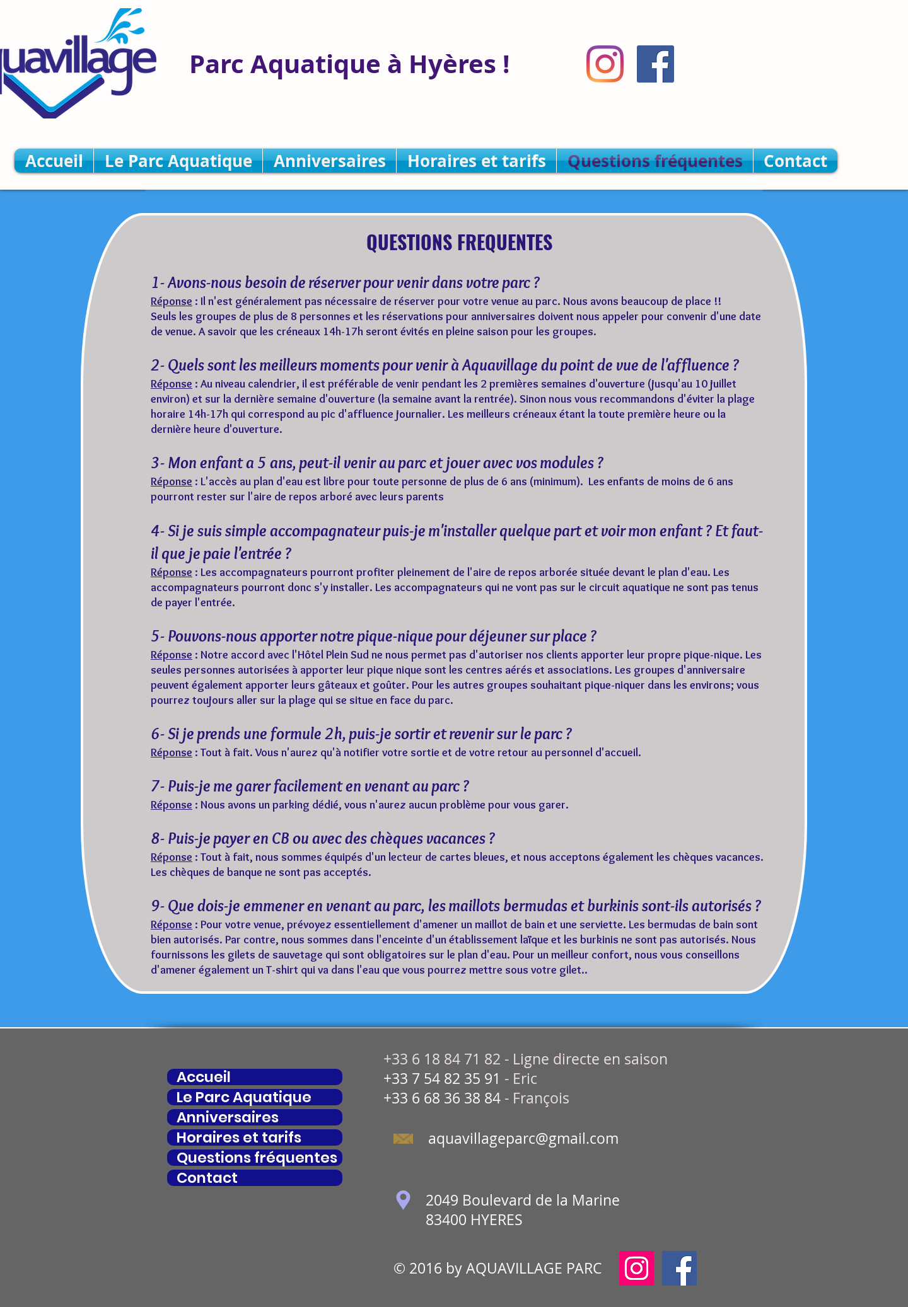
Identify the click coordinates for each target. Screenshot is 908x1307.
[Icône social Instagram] (636, 1268)
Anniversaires (228, 1117)
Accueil (204, 1077)
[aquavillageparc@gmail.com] (523, 1139)
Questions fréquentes (257, 1157)
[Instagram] (605, 64)
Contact (207, 1178)
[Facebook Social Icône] (655, 64)
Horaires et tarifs (239, 1137)
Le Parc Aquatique (244, 1097)
